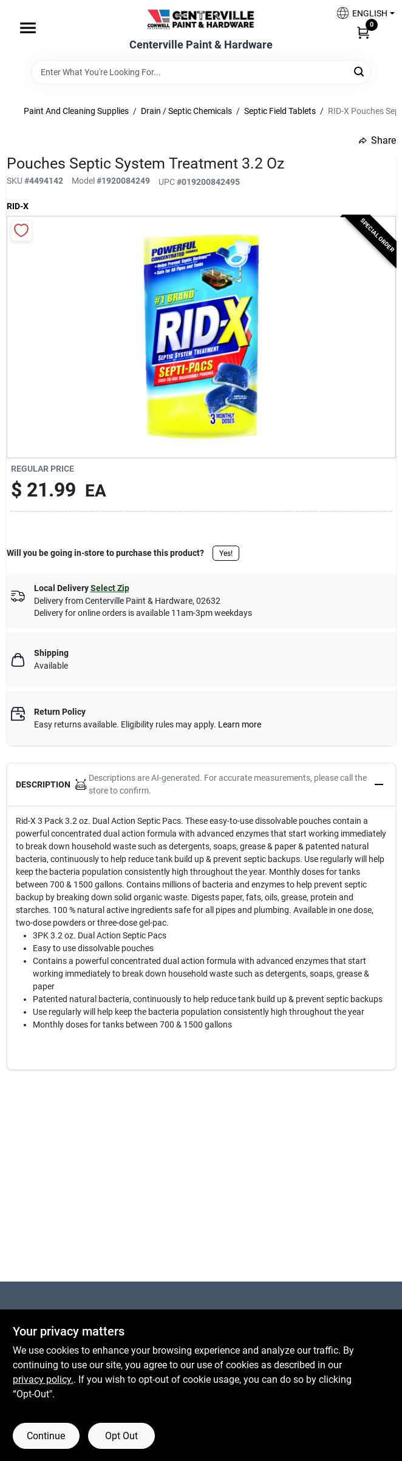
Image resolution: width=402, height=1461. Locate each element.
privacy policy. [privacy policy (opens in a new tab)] (43, 1379)
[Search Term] (201, 72)
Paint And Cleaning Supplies (76, 111)
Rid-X (18, 206)
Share (377, 140)
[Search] (360, 71)
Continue (46, 1436)
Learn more (239, 724)
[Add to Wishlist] (21, 230)
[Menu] (28, 28)
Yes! (226, 553)
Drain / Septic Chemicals (186, 111)
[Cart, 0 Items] (363, 32)
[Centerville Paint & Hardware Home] (201, 19)
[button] (360, 13)
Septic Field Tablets (280, 111)
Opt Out (121, 1436)
